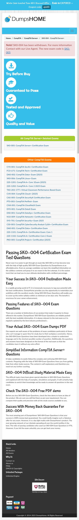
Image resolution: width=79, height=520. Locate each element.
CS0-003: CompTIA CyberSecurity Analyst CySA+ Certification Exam (37, 224)
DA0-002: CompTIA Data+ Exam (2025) (24, 174)
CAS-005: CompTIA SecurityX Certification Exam (29, 197)
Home (8, 38)
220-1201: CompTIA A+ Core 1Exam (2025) (26, 182)
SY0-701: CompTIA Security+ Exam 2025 (25, 220)
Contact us (10, 461)
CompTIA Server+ (31, 38)
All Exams (10, 453)
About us (9, 463)
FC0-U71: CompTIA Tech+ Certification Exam (27, 170)
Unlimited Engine (12, 476)
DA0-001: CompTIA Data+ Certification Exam (27, 228)
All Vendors (10, 450)
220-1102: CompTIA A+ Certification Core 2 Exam (29, 236)
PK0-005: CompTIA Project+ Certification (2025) (28, 239)
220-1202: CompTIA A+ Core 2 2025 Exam (26, 186)
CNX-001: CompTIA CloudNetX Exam (24, 205)
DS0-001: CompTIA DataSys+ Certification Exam (28, 213)
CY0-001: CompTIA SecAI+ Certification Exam (27, 167)
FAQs (8, 466)
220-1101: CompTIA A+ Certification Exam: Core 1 (29, 232)
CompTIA (17, 38)
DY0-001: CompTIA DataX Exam (21, 209)
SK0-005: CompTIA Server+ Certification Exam (28, 145)
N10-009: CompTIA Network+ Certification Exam (29, 216)
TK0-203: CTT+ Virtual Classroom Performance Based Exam (34, 190)
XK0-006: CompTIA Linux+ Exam (21, 178)
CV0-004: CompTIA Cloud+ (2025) (22, 193)
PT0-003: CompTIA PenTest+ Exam (22, 201)
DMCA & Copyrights (14, 468)
